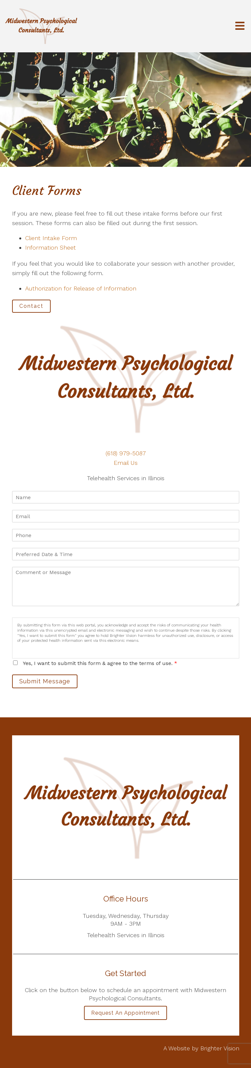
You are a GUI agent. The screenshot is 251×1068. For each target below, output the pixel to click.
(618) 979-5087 (126, 453)
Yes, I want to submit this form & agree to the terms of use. (100, 663)
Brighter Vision (219, 1048)
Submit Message (44, 681)
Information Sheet (50, 247)
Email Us (126, 462)
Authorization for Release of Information (80, 288)
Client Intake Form (51, 238)
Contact (31, 306)
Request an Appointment (125, 1013)
